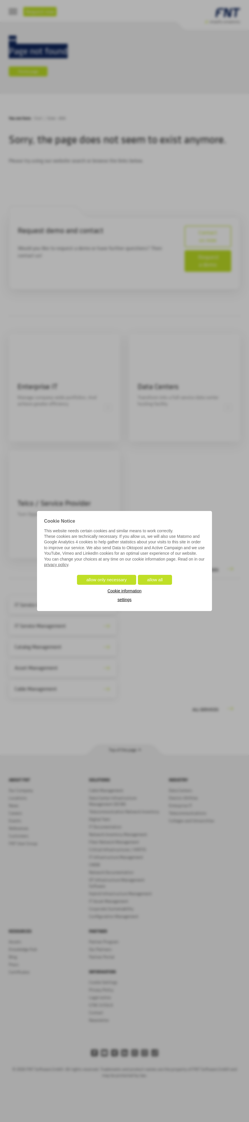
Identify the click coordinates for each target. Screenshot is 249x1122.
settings (124, 599)
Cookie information (125, 591)
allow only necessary (106, 579)
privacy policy (56, 564)
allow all (155, 579)
